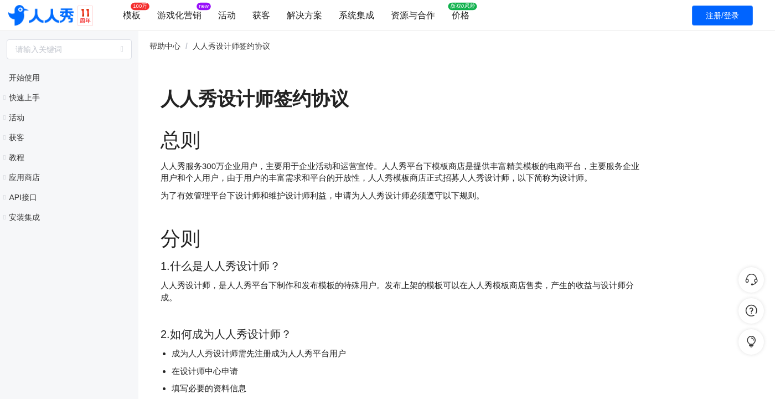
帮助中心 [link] (164, 46)
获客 (261, 15)
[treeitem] (69, 78)
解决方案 (304, 15)
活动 (227, 15)
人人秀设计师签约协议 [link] (231, 46)
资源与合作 (413, 15)
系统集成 (356, 15)
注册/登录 (722, 15)
